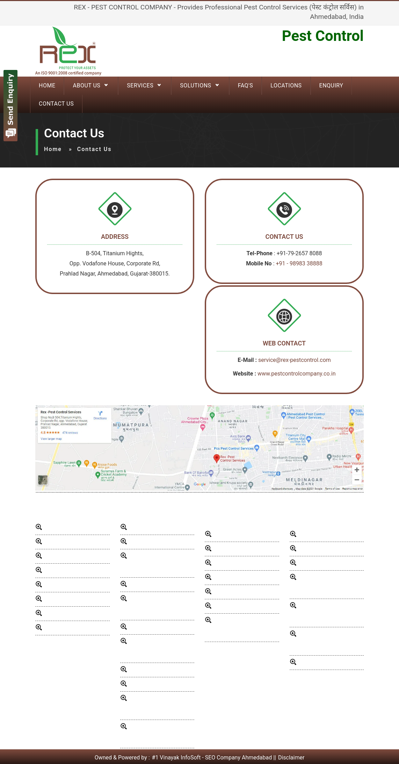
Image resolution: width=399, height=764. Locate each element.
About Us (86, 85)
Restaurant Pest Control (243, 591)
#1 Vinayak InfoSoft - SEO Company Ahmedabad (212, 757)
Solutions (195, 85)
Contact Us (56, 103)
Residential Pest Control (243, 534)
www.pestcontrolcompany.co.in (296, 373)
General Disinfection (154, 527)
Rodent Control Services (159, 541)
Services (140, 85)
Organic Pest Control (324, 662)
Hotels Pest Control (237, 563)
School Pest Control (323, 548)
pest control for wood (155, 684)
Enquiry (331, 85)
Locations (286, 85)
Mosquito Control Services (162, 584)
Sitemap (54, 627)
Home (53, 149)
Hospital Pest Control (239, 577)
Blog (49, 584)
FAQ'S (245, 85)
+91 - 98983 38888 (299, 263)
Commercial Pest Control (244, 548)
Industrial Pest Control (241, 606)
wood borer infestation (157, 669)
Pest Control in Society (326, 563)
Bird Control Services (155, 627)
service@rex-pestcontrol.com (294, 360)
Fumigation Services (323, 534)
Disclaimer (291, 757)
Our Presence (61, 570)
